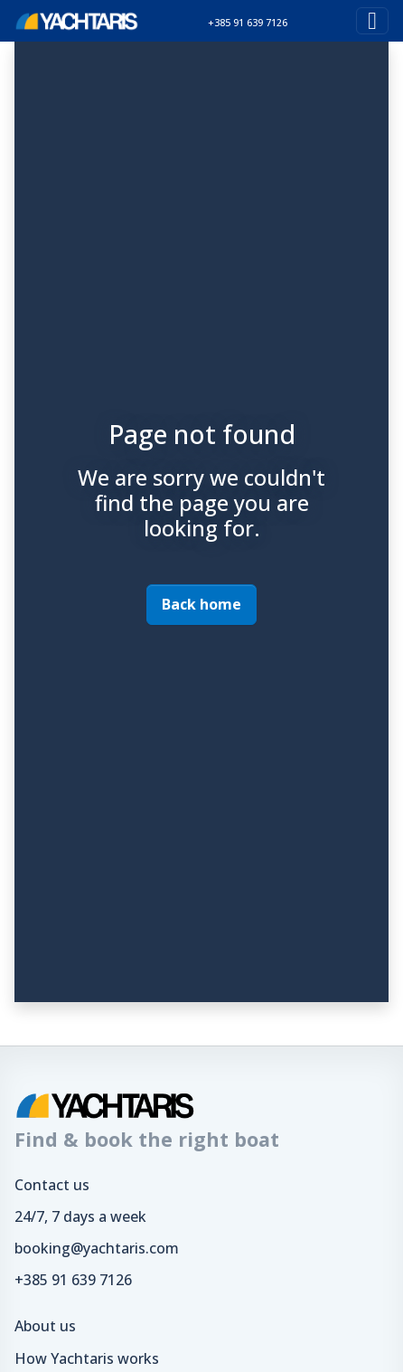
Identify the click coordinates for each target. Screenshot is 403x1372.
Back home (201, 604)
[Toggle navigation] (372, 20)
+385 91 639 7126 (73, 1280)
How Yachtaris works (86, 1358)
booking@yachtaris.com (96, 1248)
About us (45, 1326)
